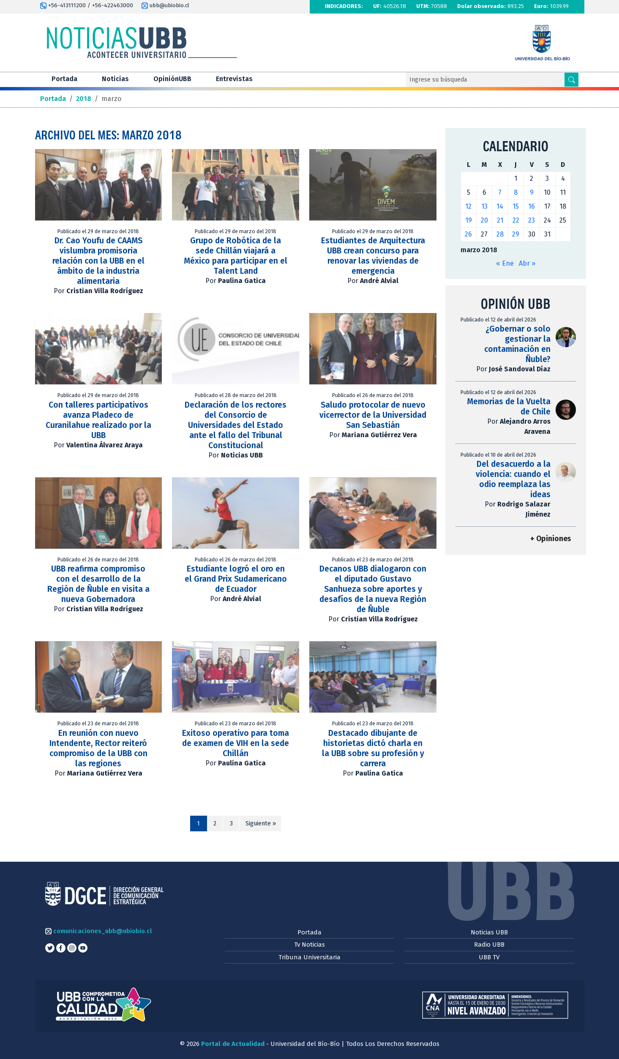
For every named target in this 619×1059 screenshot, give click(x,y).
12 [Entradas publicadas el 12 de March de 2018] (468, 206)
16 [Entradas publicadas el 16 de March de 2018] (531, 206)
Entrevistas (234, 79)
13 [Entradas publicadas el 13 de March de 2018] (484, 206)
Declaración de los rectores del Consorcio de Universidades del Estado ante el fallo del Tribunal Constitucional (235, 425)
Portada (64, 79)
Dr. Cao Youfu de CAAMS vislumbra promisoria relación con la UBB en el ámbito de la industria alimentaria (98, 261)
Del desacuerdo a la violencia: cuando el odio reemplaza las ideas (513, 479)
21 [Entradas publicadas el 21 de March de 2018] (500, 220)
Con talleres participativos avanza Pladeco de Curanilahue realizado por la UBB (98, 420)
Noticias (115, 79)
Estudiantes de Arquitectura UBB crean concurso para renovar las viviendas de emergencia (373, 256)
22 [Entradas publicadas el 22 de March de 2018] (516, 220)
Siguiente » (260, 823)
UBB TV (489, 957)
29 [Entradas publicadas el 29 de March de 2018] (515, 234)
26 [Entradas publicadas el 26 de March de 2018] (468, 234)
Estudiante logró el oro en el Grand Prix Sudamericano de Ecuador (236, 579)
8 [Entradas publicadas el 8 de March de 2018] (516, 192)
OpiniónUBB (172, 79)
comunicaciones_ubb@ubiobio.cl (98, 931)
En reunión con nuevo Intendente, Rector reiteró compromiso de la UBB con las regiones (98, 748)
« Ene (505, 263)
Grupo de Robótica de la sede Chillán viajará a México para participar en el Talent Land (235, 256)
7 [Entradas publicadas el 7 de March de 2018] (500, 192)
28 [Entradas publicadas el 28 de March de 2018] (500, 234)
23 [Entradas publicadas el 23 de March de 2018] (531, 220)
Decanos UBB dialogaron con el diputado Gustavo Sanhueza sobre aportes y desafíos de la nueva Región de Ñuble (372, 589)
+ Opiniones (550, 538)
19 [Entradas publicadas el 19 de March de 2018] (468, 220)
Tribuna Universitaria (309, 957)
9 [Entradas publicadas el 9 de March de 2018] (532, 192)
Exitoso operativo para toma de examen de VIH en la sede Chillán (235, 743)
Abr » (527, 263)
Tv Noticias (309, 944)
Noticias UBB (489, 932)
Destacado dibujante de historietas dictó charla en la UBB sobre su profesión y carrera (373, 748)
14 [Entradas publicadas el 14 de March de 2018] (499, 206)
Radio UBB (489, 944)
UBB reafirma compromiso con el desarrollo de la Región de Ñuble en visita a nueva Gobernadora (98, 584)
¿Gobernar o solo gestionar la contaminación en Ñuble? (517, 344)
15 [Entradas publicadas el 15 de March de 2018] (516, 206)
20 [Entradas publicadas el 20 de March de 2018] (484, 220)
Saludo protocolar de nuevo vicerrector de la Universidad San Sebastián (372, 415)
